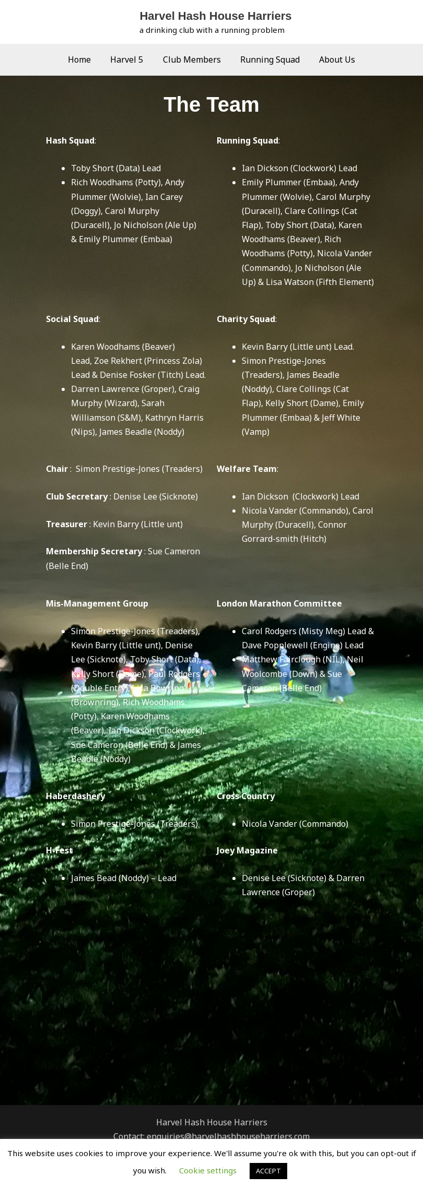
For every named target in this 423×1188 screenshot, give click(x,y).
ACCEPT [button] (268, 1170)
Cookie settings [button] (208, 1170)
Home (85, 59)
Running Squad (267, 59)
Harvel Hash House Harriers (215, 15)
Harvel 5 (129, 59)
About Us (332, 59)
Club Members (192, 59)
